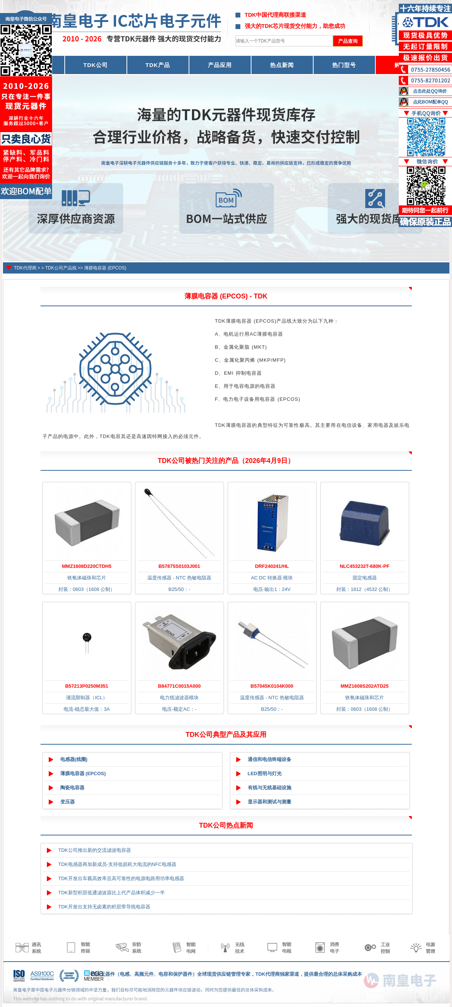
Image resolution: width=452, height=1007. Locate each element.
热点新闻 (282, 65)
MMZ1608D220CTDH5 (87, 566)
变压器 (67, 802)
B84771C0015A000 (179, 686)
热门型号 (344, 65)
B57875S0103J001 (179, 566)
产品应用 (220, 65)
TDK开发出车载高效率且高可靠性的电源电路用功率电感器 (121, 878)
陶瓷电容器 (72, 787)
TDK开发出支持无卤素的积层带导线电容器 (104, 907)
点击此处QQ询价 (430, 91)
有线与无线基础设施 (269, 787)
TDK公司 (95, 65)
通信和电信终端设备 (269, 759)
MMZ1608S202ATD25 (364, 686)
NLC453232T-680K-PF (365, 566)
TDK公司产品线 (61, 268)
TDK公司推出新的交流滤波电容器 (94, 850)
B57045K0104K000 (272, 686)
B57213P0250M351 (86, 686)
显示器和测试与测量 (269, 802)
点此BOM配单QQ (430, 102)
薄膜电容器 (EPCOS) (105, 268)
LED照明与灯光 (265, 773)
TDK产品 (157, 65)
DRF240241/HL (272, 566)
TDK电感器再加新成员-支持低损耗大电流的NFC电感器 (117, 864)
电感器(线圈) (74, 759)
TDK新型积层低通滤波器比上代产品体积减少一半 (111, 892)
